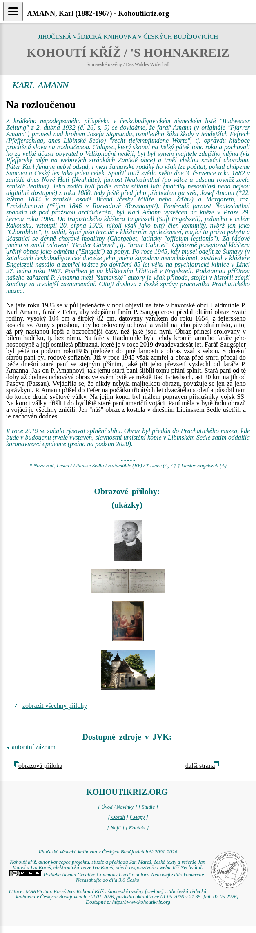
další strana (200, 765)
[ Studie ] (148, 807)
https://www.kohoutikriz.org (141, 902)
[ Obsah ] (118, 817)
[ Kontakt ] (137, 828)
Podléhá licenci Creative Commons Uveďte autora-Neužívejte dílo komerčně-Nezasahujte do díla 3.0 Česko (107, 877)
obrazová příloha (40, 765)
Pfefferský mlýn (27, 160)
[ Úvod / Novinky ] (117, 807)
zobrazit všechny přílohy (54, 705)
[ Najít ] (115, 828)
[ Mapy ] (138, 817)
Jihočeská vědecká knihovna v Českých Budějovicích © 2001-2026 (107, 852)
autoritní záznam (34, 746)
